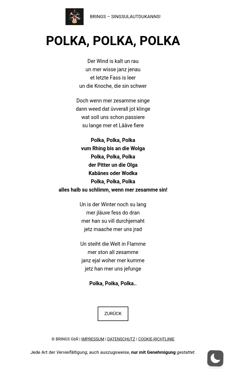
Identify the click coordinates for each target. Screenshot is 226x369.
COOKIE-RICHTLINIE (156, 339)
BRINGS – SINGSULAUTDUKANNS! (125, 16)
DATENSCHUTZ (121, 339)
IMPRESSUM (92, 339)
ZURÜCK (113, 313)
